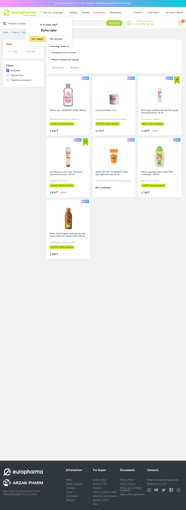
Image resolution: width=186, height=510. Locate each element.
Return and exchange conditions (131, 489)
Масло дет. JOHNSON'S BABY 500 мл (68, 110)
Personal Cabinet (174, 12)
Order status (153, 12)
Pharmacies (115, 12)
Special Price (58, 67)
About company (74, 483)
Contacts (73, 12)
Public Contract (128, 483)
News (69, 479)
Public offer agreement (132, 494)
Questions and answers (105, 495)
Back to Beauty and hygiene (66, 59)
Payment (97, 487)
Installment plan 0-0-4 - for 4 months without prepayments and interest (93, 3)
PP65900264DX (12, 494)
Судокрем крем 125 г (106, 110)
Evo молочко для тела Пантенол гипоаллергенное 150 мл (66, 173)
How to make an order (104, 491)
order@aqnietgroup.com (166, 479)
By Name (75, 67)
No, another (56, 38)
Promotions (100, 12)
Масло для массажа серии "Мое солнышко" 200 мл (157, 173)
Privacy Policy (127, 479)
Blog (95, 503)
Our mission (72, 495)
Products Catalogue (16, 23)
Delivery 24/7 (100, 483)
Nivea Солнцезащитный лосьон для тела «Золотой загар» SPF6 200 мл (67, 234)
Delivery (86, 12)
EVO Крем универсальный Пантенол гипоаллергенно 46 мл (159, 111)
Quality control (101, 499)
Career (69, 491)
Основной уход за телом (64, 52)
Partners (70, 499)
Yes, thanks (37, 38)
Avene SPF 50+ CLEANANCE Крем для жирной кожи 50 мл (111, 173)
